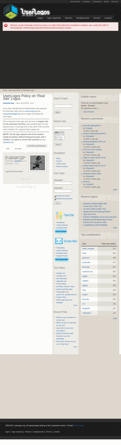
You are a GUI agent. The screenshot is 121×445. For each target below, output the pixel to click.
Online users (61, 164)
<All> (59, 133)
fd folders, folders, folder (65, 286)
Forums (96, 18)
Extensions (97, 1)
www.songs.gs (31, 111)
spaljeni (85, 281)
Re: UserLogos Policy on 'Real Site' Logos (15, 158)
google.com (60, 273)
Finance (86, 182)
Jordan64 (89, 184)
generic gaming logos (64, 289)
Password (58, 188)
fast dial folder (61, 278)
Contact (108, 18)
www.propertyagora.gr (11, 114)
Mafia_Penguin (88, 249)
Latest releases (62, 225)
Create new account (63, 196)
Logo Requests (54, 18)
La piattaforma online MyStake (95, 225)
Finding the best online (92, 174)
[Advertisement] (28, 59)
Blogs (106, 1)
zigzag (85, 285)
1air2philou (86, 313)
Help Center (75, 1)
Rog (84, 290)
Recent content (62, 166)
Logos (40, 18)
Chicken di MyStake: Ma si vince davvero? (100, 217)
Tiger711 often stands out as (94, 158)
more (75, 305)
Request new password (64, 198)
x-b (83, 304)
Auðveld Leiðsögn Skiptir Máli (95, 204)
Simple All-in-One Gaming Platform (97, 212)
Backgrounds (82, 18)
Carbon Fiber (61, 297)
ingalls (84, 276)
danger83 (86, 308)
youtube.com (61, 276)
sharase (89, 128)
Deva (84, 253)
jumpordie (86, 262)
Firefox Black (61, 284)
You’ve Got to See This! (92, 206)
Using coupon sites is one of (94, 166)
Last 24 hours (88, 112)
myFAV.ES (114, 1)
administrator (79, 426)
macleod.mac (8, 103)
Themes (68, 18)
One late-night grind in (92, 126)
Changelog (60, 222)
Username (59, 180)
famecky (85, 299)
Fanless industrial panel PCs (94, 134)
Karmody (85, 267)
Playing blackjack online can (94, 142)
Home (5, 90)
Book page (59, 139)
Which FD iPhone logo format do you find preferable (64, 336)
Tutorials (86, 1)
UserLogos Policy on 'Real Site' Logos (21, 90)
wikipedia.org (61, 281)
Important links (61, 228)
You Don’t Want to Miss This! (94, 209)
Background (59, 135)
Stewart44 (90, 136)
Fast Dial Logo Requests (36, 146)
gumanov (18, 161)
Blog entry (59, 137)
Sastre (85, 295)
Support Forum (62, 256)
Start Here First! (89, 214)
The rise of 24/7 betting (92, 150)
